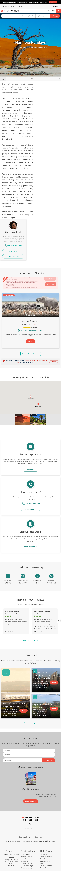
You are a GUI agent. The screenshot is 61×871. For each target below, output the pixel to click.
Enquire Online (48, 115)
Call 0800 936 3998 (49, 109)
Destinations (28, 809)
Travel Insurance (45, 820)
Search (55, 16)
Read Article (23, 669)
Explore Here (52, 2)
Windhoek (34, 373)
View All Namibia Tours (29, 312)
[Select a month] (21, 16)
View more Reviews (29, 599)
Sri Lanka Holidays (26, 827)
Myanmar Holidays (27, 824)
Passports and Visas (46, 815)
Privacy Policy (44, 827)
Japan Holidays (25, 817)
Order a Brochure (48, 120)
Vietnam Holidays (26, 815)
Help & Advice (47, 809)
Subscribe (53, 320)
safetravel (51, 862)
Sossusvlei (19, 373)
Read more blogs (29, 682)
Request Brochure (30, 760)
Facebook (24, 779)
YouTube (36, 779)
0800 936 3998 (49, 11)
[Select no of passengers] (42, 16)
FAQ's (42, 822)
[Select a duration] (30, 16)
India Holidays (25, 820)
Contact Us (11, 809)
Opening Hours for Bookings (31, 795)
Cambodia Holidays (27, 822)
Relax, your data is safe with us (32, 726)
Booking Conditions (46, 824)
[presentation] (59, 580)
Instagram (30, 779)
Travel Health (44, 817)
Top (3, 79)
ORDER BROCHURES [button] (30, 506)
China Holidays (25, 813)
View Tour (31, 300)
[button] (58, 11)
